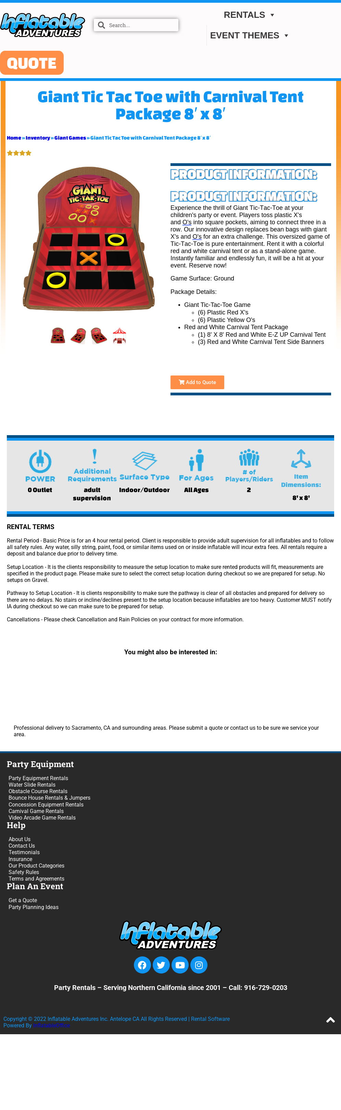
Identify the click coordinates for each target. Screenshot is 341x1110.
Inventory (38, 138)
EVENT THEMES (250, 35)
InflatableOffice (51, 1025)
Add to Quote (197, 382)
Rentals (250, 14)
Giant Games (70, 138)
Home (14, 138)
